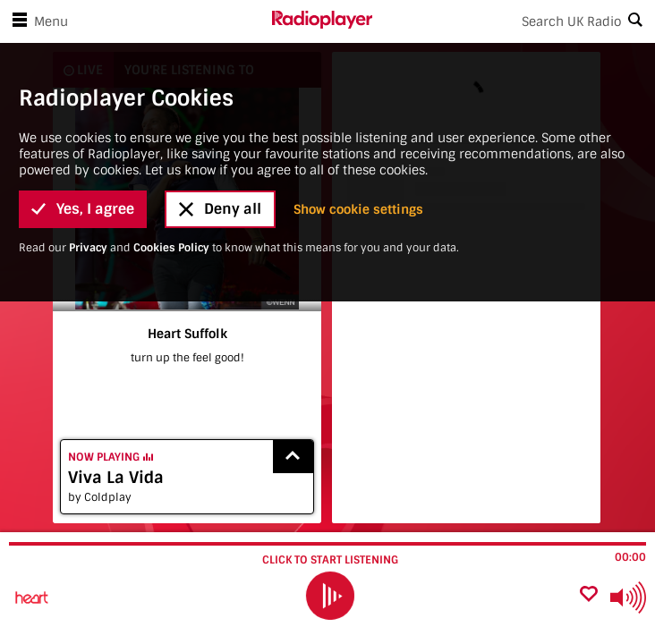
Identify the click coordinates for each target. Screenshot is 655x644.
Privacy (88, 112)
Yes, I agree (82, 73)
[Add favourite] (588, 595)
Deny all (220, 73)
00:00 (630, 557)
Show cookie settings (358, 73)
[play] (329, 596)
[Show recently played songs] (293, 456)
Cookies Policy (171, 112)
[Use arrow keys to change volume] (628, 597)
